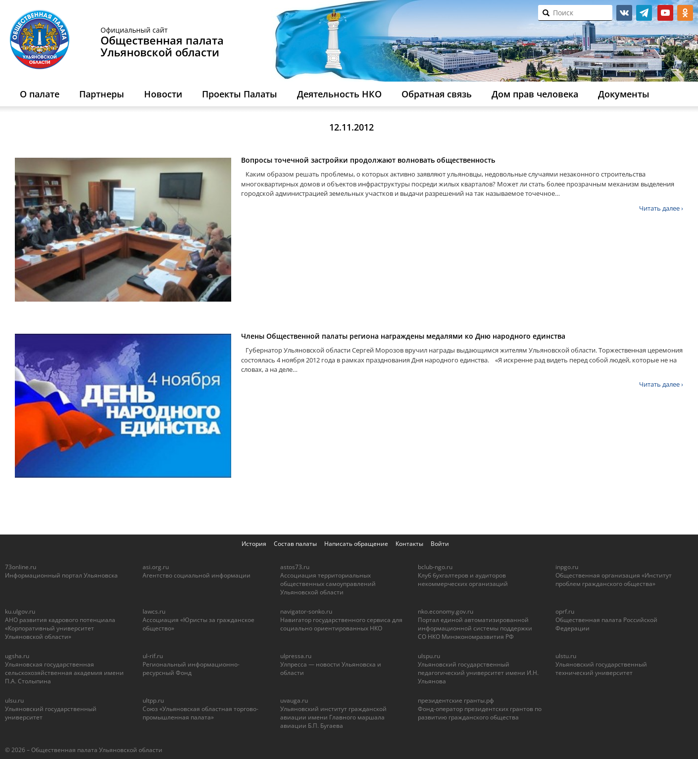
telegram (644, 13)
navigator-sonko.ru (306, 611)
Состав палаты (295, 543)
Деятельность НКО (339, 94)
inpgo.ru (566, 567)
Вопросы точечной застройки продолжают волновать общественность (368, 160)
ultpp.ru (153, 700)
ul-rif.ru (153, 656)
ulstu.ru (565, 656)
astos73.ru (294, 567)
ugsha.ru (17, 656)
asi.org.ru (156, 567)
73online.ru (20, 567)
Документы (623, 94)
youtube (665, 13)
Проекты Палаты (239, 94)
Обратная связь (436, 94)
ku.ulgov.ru (20, 611)
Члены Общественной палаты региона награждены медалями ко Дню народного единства (403, 336)
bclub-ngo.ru (435, 567)
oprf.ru (564, 611)
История (254, 543)
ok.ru (685, 13)
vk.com (624, 13)
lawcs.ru (154, 611)
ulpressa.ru (295, 656)
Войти (440, 543)
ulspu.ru (429, 656)
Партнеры (101, 94)
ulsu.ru (14, 700)
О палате (39, 94)
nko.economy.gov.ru (445, 611)
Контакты (409, 543)
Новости (163, 94)
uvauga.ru (294, 700)
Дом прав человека (535, 94)
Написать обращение (356, 543)
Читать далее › (661, 208)
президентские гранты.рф (456, 700)
